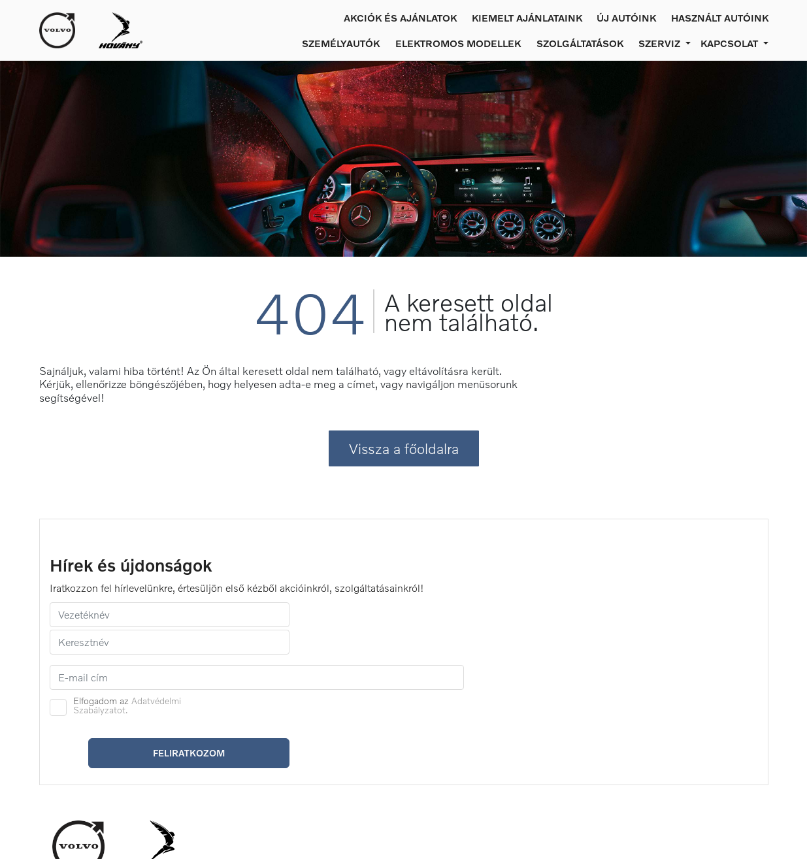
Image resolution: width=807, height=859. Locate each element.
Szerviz (380, 733)
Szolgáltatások (579, 43)
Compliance (529, 763)
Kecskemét (668, 733)
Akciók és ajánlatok (400, 18)
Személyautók (341, 43)
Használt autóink (719, 18)
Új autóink (626, 18)
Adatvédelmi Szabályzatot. (489, 626)
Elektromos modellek (458, 43)
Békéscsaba (670, 763)
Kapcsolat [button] (730, 43)
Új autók (243, 743)
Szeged (660, 748)
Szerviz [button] (660, 43)
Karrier (519, 733)
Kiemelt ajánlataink (527, 18)
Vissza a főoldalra (404, 470)
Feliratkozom (691, 635)
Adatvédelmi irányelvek (554, 748)
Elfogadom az (489, 626)
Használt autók (257, 758)
